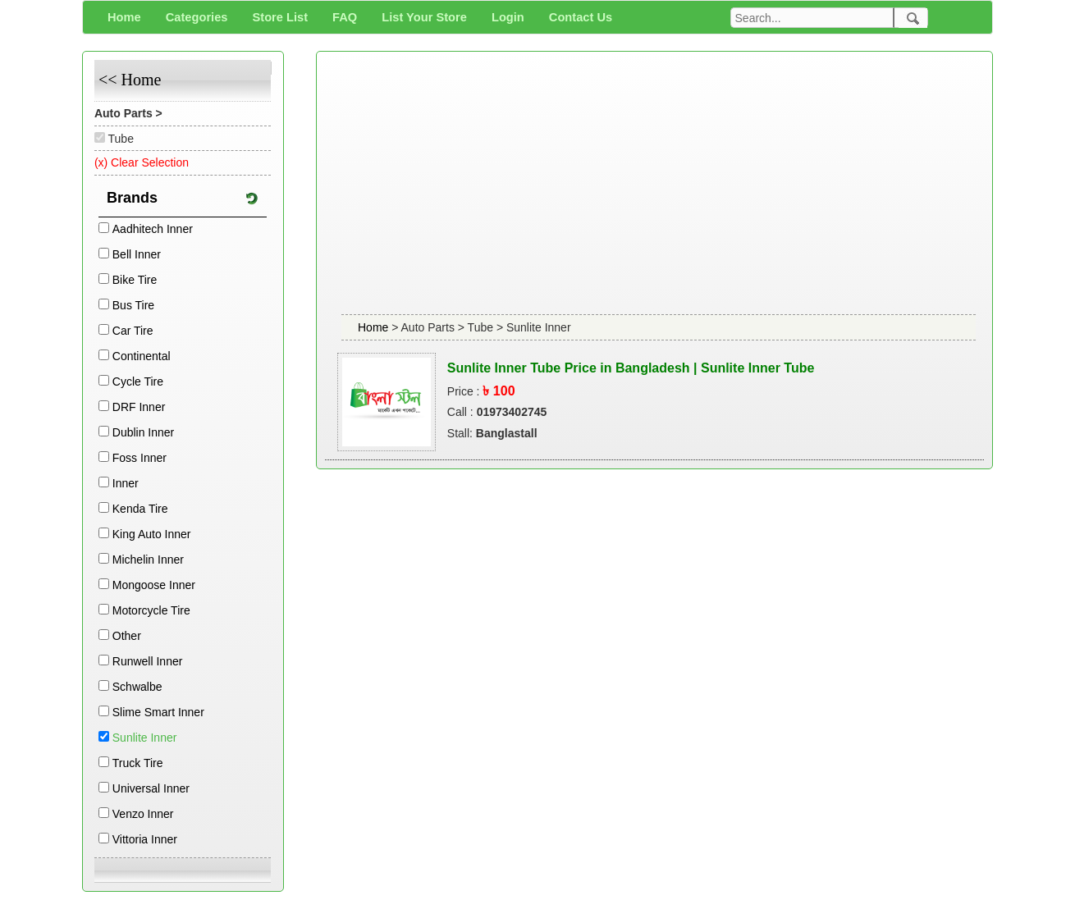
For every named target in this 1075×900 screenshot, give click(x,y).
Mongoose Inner (153, 585)
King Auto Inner (151, 534)
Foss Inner (139, 457)
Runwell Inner (147, 661)
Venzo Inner (143, 813)
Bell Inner (136, 254)
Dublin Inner (143, 432)
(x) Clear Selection (141, 162)
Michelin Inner (148, 559)
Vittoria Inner (144, 839)
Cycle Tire (137, 381)
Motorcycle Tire (151, 610)
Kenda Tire (140, 508)
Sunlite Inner (144, 737)
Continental (141, 356)
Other (126, 635)
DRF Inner (139, 406)
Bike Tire (134, 279)
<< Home (129, 80)
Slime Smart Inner (158, 712)
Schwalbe (137, 686)
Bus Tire (133, 305)
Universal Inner (151, 788)
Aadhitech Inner (152, 228)
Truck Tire (137, 763)
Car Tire (132, 330)
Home (374, 327)
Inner (125, 483)
